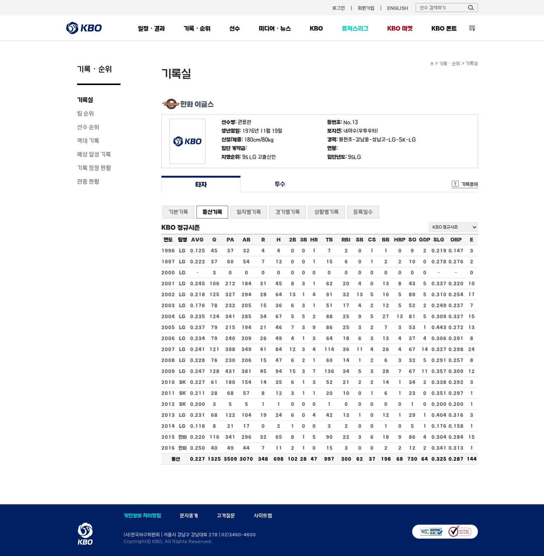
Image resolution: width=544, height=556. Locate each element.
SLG (438, 240)
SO (412, 240)
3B (303, 240)
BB (385, 240)
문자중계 (189, 516)
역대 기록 (88, 140)
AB (246, 240)
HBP (399, 240)
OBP (456, 240)
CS (372, 240)
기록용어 (469, 184)
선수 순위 (88, 127)
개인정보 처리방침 (142, 516)
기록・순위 (197, 28)
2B (292, 240)
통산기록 (212, 212)
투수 (280, 184)
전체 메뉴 (472, 28)
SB (359, 240)
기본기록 (178, 212)
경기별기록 (287, 212)
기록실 (85, 99)
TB (329, 240)
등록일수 (363, 212)
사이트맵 (263, 516)
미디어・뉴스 (275, 28)
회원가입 (366, 8)
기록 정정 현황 (94, 167)
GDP (424, 240)
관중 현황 (88, 181)
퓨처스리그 (355, 28)
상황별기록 (326, 212)
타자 (200, 184)
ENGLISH (397, 8)
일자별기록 (248, 212)
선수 (234, 28)
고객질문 (226, 516)
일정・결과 (151, 28)
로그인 (338, 8)
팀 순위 (85, 113)
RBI (346, 240)
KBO (316, 28)
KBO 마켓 (400, 28)
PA (230, 240)
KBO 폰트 (444, 28)
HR (314, 240)
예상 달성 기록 (94, 154)
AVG (197, 240)
